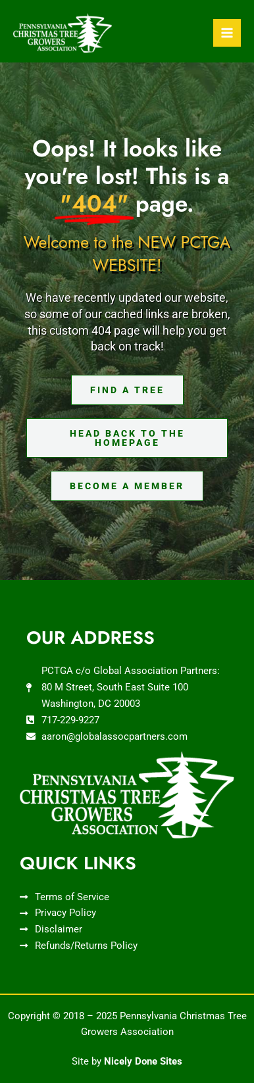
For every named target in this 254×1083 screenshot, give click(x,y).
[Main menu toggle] (227, 33)
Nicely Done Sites (143, 1061)
